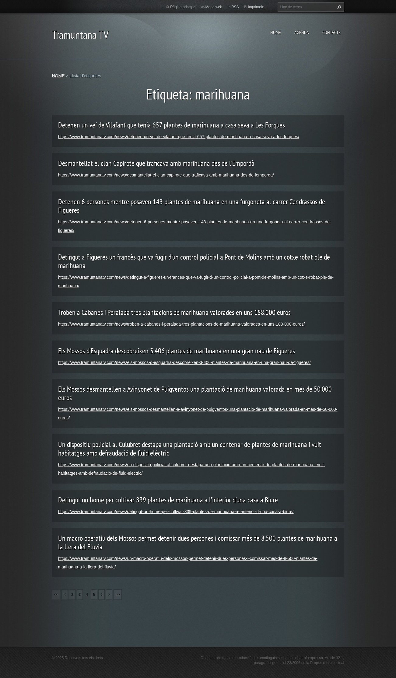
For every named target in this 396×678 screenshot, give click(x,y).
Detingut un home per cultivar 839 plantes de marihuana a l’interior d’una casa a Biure (168, 500)
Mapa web (213, 7)
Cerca (338, 7)
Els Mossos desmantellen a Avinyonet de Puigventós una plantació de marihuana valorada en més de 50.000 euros (195, 393)
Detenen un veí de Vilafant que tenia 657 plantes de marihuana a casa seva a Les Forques (171, 125)
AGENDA (301, 32)
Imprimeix (256, 7)
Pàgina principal (183, 7)
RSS (235, 7)
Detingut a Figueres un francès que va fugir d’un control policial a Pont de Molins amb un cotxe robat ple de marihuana (194, 261)
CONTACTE (331, 32)
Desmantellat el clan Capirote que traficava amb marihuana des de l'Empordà (156, 163)
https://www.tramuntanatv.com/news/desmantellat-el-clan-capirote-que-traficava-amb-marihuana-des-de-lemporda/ (166, 175)
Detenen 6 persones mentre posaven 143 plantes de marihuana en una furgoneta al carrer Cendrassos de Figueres (191, 206)
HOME (275, 32)
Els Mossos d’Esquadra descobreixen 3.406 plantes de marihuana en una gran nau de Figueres (176, 350)
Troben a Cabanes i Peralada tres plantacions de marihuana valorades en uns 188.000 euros (174, 312)
